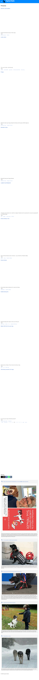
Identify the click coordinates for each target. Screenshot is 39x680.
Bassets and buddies (5, 8)
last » (26, 422)
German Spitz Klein (16, 69)
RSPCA (12, 216)
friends (8, 35)
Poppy (2, 72)
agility (2, 258)
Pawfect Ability (9, 258)
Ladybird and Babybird (6, 182)
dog (1, 216)
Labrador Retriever (14, 324)
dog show (10, 69)
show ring (22, 69)
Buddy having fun (4, 291)
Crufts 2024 (3, 37)
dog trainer (3, 289)
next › (24, 422)
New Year (7, 367)
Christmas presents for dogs (7, 369)
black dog (2, 324)
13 (17, 422)
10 (12, 422)
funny (5, 258)
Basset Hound (3, 35)
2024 (1, 367)
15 (20, 422)
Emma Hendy (4, 260)
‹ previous (5, 422)
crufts (2, 69)
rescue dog (8, 216)
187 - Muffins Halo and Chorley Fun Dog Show (8, 602)
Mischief (9, 421)
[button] (2, 477)
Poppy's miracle (10, 125)
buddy (6, 324)
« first (2, 422)
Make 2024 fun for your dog (7, 326)
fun (9, 324)
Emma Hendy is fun (5, 218)
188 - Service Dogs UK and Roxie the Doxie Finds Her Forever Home (11, 571)
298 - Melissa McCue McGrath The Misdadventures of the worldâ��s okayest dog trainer (14, 481)
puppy (4, 216)
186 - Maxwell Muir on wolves (6, 636)
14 (19, 422)
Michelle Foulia (3, 125)
